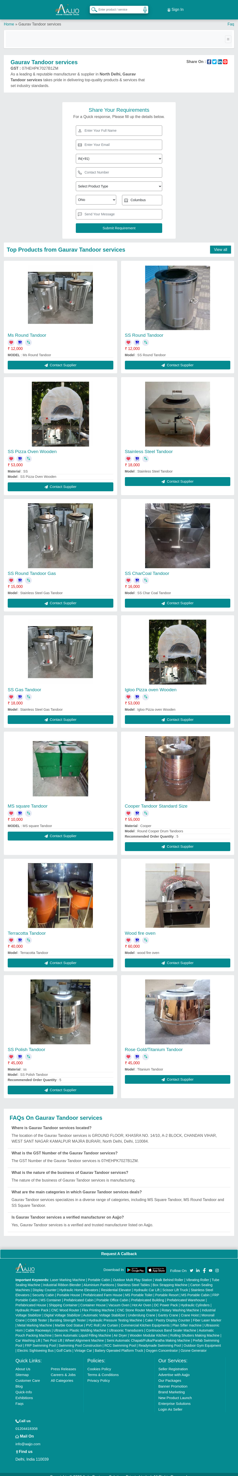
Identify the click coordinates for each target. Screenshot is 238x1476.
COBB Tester (37, 1315)
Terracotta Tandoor (27, 928)
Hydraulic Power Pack (31, 1305)
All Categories (62, 1375)
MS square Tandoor (27, 801)
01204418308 (26, 1423)
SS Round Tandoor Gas (32, 568)
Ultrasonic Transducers (126, 1325)
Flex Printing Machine (98, 1305)
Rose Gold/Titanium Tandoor (154, 1044)
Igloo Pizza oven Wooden (151, 684)
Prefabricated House (30, 1300)
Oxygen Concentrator (162, 1345)
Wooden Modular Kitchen (148, 1330)
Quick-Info (23, 1387)
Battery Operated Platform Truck (119, 1345)
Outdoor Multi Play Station (132, 1275)
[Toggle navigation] (228, 34)
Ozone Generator (193, 1345)
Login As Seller (170, 1404)
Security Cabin (43, 1290)
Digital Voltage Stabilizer (62, 1310)
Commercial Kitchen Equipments (145, 1320)
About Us (22, 1364)
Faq (230, 19)
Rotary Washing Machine (180, 1305)
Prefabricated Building (147, 1295)
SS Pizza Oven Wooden (32, 446)
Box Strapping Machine (170, 1280)
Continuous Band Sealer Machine (171, 1325)
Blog (19, 1381)
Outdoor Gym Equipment (202, 1340)
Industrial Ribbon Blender (62, 1280)
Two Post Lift (52, 1335)
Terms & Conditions (103, 1370)
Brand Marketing (171, 1387)
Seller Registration (173, 1364)
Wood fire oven (140, 928)
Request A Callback (119, 1249)
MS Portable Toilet (138, 1290)
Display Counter (45, 1285)
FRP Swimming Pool (40, 1340)
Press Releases (63, 1364)
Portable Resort (167, 1290)
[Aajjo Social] (191, 1265)
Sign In (175, 7)
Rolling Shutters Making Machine (194, 1330)
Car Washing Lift (27, 1335)
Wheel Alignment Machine (84, 1335)
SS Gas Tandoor (24, 684)
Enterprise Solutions (174, 1398)
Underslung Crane (141, 1310)
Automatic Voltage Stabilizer (104, 1310)
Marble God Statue (69, 1320)
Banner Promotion (172, 1381)
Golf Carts (63, 1345)
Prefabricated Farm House (102, 1290)
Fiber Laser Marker (207, 1315)
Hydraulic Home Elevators (78, 1285)
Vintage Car (83, 1345)
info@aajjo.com (27, 1439)
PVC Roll (93, 1320)
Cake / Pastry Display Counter (167, 1315)
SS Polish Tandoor (26, 1044)
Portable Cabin (99, 1275)
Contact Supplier (61, 360)
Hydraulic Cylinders (195, 1300)
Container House (93, 1300)
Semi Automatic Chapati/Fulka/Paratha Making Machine (148, 1335)
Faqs (19, 1398)
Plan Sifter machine (186, 1320)
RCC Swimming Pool (120, 1340)
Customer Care (27, 1375)
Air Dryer (120, 1330)
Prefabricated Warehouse (186, 1295)
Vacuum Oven (118, 1300)
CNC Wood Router (65, 1305)
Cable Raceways (38, 1325)
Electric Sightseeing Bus (35, 1345)
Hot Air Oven (141, 1300)
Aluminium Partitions (99, 1280)
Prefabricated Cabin (79, 1295)
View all (220, 245)
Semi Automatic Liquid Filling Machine (82, 1330)
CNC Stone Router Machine (138, 1305)
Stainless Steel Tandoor (149, 446)
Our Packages (169, 1375)
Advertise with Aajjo (174, 1370)
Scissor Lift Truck (175, 1285)
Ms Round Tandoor (27, 330)
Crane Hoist (190, 1310)
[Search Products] (92, 7)
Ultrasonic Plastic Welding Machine (80, 1325)
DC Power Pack (166, 1300)
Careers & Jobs (63, 1370)
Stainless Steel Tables (133, 1280)
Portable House (68, 1290)
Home (9, 19)
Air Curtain (110, 1320)
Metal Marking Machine (34, 1320)
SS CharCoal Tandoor (147, 568)
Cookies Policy (99, 1364)
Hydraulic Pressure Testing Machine (115, 1315)
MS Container (50, 1295)
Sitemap (22, 1370)
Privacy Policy (98, 1375)
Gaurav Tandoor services (39, 19)
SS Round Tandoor (144, 330)
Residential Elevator (116, 1285)
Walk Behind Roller (169, 1275)
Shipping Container (63, 1300)
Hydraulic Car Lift (147, 1285)
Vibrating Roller (197, 1275)
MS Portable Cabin (195, 1290)
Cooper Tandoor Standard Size (156, 801)
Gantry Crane (168, 1310)
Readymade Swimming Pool (160, 1340)
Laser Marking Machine (67, 1275)
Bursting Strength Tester (68, 1315)
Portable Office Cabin (112, 1295)
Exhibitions (24, 1393)
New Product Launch (175, 1393)
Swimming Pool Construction (80, 1340)
